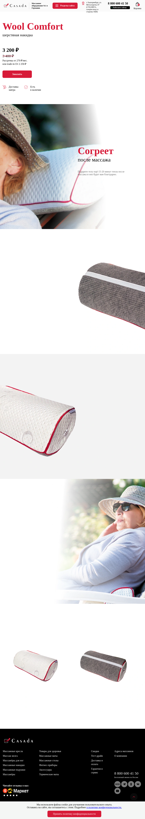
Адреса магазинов (123, 751)
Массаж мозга (10, 756)
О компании (120, 756)
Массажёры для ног (13, 760)
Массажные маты (48, 756)
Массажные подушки (14, 769)
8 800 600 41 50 (126, 773)
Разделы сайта (65, 6)
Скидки (95, 751)
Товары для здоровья (50, 751)
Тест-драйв (97, 756)
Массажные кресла (13, 751)
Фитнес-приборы (48, 765)
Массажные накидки (14, 765)
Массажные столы (49, 760)
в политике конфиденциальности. (104, 807)
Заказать (17, 74)
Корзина (137, 7)
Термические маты (49, 774)
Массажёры (9, 774)
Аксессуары (45, 769)
